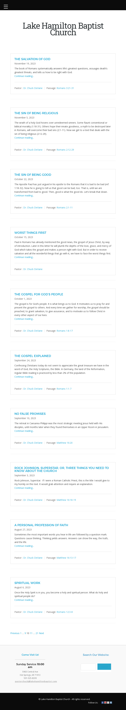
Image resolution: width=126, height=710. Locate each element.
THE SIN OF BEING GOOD (32, 174)
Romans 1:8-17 (65, 330)
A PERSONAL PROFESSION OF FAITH (41, 525)
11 (31, 633)
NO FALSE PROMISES (30, 413)
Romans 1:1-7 (64, 388)
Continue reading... (24, 76)
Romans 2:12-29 (65, 149)
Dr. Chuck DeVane (32, 87)
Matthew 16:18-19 (66, 499)
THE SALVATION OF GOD (32, 59)
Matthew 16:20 (65, 442)
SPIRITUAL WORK (27, 582)
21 (37, 633)
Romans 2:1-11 (65, 207)
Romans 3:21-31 (65, 87)
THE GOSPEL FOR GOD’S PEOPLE (38, 294)
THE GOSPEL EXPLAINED (32, 355)
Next (41, 633)
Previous (15, 633)
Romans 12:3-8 (65, 611)
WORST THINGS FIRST (30, 232)
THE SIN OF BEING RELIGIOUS (36, 113)
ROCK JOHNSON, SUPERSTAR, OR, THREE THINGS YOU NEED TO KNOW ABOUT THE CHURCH (61, 469)
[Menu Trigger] (5, 6)
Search (104, 666)
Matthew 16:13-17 (66, 557)
